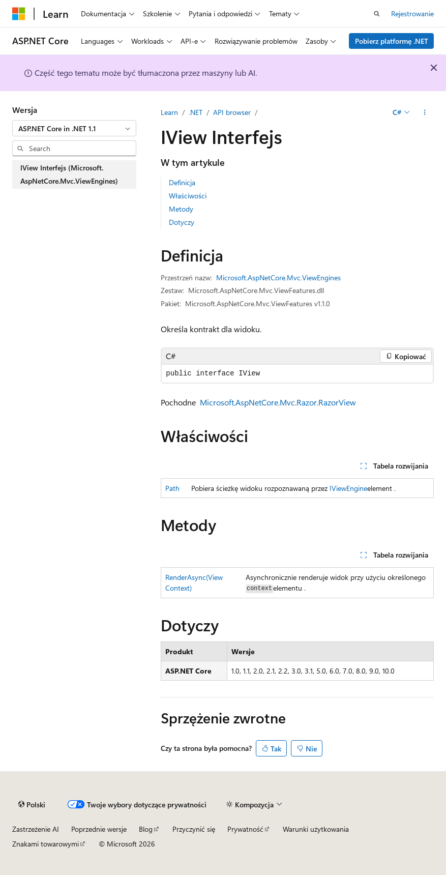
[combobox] (74, 128)
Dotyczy (181, 222)
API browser (232, 112)
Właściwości (187, 195)
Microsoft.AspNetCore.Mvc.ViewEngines (278, 277)
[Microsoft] (18, 13)
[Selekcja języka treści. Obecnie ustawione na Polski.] (31, 804)
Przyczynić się (193, 829)
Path (172, 488)
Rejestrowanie (412, 13)
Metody (181, 209)
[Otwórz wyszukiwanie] (377, 14)
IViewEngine (348, 488)
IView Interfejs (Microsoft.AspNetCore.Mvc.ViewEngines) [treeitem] (69, 174)
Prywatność (245, 829)
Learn (169, 112)
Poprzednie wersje (99, 829)
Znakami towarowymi (45, 844)
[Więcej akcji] (425, 112)
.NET (195, 112)
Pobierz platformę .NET (391, 41)
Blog (146, 829)
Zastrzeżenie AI (35, 829)
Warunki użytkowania (316, 829)
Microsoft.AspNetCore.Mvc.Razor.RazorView (278, 402)
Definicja (182, 182)
